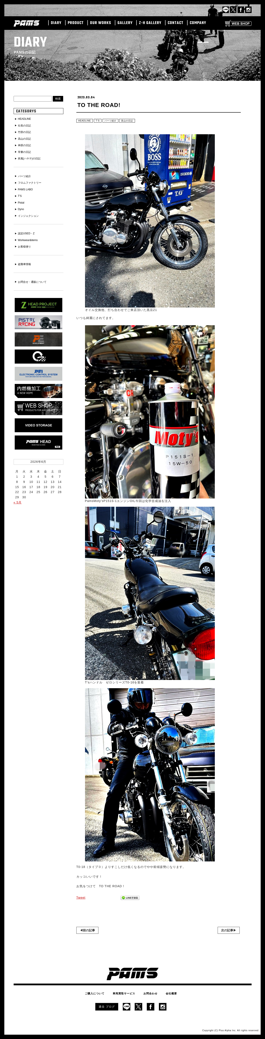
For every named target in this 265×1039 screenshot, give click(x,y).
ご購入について (101, 993)
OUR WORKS (100, 23)
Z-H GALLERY (150, 23)
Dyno (21, 206)
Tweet (80, 898)
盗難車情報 (25, 259)
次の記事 (227, 931)
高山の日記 (133, 121)
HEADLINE (85, 121)
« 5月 (18, 495)
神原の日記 (25, 144)
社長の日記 (25, 125)
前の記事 (89, 931)
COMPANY (198, 23)
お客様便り (25, 242)
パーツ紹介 (114, 121)
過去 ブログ (107, 1006)
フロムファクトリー (31, 180)
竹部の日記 (25, 131)
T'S (100, 121)
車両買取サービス (126, 993)
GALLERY (125, 23)
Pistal (22, 199)
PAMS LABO (26, 187)
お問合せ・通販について (34, 277)
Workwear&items (29, 236)
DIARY (56, 23)
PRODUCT (76, 23)
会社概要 (165, 993)
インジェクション (30, 212)
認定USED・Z (27, 229)
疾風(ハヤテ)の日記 (31, 157)
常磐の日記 (25, 150)
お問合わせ (148, 993)
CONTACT (175, 23)
